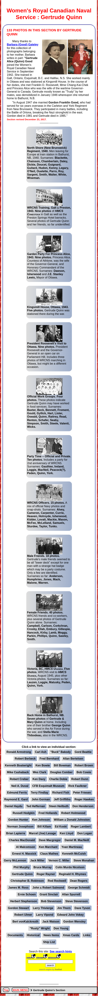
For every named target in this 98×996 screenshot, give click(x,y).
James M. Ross (18, 887)
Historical (33, 935)
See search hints (61, 951)
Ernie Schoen (27, 894)
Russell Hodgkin (24, 813)
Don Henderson (83, 806)
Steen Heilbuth (59, 806)
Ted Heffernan (35, 806)
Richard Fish (60, 792)
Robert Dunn (79, 779)
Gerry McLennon (15, 860)
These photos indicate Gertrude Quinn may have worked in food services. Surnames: (48, 403)
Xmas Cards (71, 935)
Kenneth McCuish (74, 853)
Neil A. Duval (19, 785)
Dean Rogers (78, 880)
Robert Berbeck (25, 758)
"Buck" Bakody (60, 751)
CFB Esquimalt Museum (48, 785)
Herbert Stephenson (23, 901)
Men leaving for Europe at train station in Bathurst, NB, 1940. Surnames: (48, 154)
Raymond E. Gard (16, 799)
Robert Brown (84, 765)
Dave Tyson (82, 908)
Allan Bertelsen (73, 758)
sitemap (39, 957)
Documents (15, 935)
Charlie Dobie (58, 779)
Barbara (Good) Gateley (22, 44)
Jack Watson (50, 921)
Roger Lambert (81, 826)
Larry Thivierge (43, 908)
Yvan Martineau (71, 846)
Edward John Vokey (70, 914)
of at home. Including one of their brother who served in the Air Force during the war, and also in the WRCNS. (48, 717)
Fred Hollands (48, 813)
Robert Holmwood (73, 813)
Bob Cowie (84, 772)
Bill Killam (44, 826)
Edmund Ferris (17, 792)
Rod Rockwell (57, 880)
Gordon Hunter (18, 819)
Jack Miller (37, 860)
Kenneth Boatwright (18, 765)
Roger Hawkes (84, 799)
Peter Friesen (82, 792)
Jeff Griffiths (62, 799)
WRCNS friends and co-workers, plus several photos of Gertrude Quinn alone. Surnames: (49, 617)
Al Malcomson (25, 846)
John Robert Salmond (48, 887)
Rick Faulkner (77, 785)
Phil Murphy (21, 867)
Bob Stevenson (51, 901)
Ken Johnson (41, 819)
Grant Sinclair (49, 894)
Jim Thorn (64, 908)
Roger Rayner (46, 874)
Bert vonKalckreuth (25, 921)
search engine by (50, 969)
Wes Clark (39, 772)
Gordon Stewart (18, 908)
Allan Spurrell (71, 894)
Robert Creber (19, 779)
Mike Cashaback (18, 772)
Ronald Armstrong (18, 751)
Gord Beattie (83, 751)
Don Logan (84, 833)
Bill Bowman (62, 765)
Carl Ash (40, 751)
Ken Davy (39, 779)
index (29, 957)
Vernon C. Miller (59, 860)
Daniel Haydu (13, 806)
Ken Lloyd (66, 833)
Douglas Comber (61, 772)
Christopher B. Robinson (27, 880)
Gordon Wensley (74, 921)
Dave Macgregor (50, 840)
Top (6, 990)
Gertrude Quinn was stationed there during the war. (48, 302)
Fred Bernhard (49, 758)
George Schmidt (79, 887)
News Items (51, 935)
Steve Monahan (83, 860)
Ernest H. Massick (24, 853)
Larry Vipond (44, 914)
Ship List (49, 942)
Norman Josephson (20, 826)
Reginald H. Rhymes (72, 874)
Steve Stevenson (76, 901)
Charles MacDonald (22, 840)
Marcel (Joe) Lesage (42, 833)
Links (86, 935)
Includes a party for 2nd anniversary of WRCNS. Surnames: (49, 456)
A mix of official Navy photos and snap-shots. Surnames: (47, 506)
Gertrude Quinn (22, 874)
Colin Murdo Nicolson (70, 867)
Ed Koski (61, 826)
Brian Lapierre (15, 833)
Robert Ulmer (23, 914)
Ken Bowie (42, 765)
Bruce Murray (42, 867)
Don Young (61, 928)
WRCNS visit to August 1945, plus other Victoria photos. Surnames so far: (49, 668)
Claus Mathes (49, 853)
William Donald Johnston (72, 819)
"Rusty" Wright (40, 928)
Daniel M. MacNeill (77, 840)
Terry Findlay (39, 792)
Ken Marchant (48, 846)
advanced (52, 957)
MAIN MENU (20, 990)
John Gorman (41, 799)
